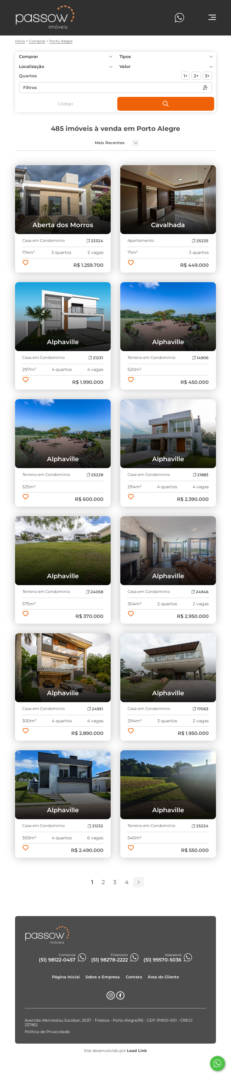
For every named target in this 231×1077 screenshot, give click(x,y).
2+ (196, 76)
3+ (207, 76)
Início (20, 41)
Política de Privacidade (47, 1031)
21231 (95, 358)
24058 (94, 592)
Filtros (115, 87)
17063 (200, 709)
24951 (95, 709)
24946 (199, 592)
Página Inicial (66, 977)
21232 (95, 826)
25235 (200, 241)
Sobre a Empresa (102, 977)
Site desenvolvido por (115, 1050)
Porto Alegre (60, 41)
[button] (166, 67)
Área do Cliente (163, 977)
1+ (185, 76)
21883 (200, 475)
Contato (134, 977)
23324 (94, 241)
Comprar (37, 41)
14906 (200, 358)
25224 (200, 826)
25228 (95, 475)
